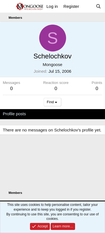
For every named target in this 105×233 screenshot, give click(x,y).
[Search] (98, 6)
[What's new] (87, 6)
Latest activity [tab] (44, 113)
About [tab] (89, 113)
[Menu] (7, 6)
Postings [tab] (70, 113)
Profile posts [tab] (14, 113)
